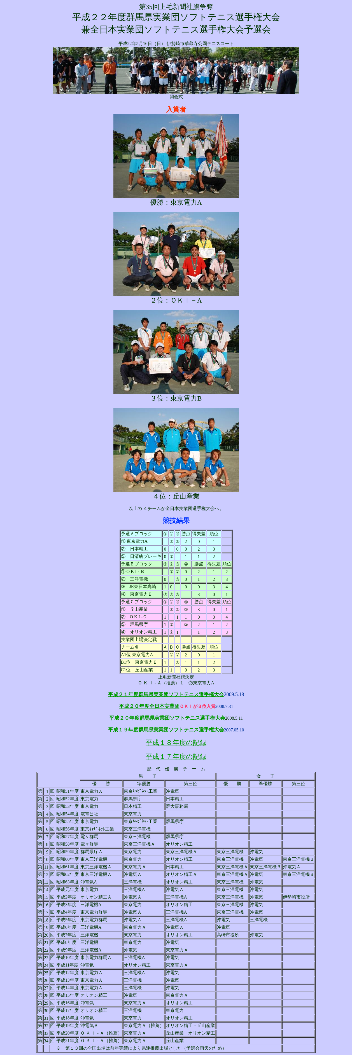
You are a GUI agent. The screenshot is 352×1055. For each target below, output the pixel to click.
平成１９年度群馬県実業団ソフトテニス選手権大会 (166, 730)
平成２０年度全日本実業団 (149, 706)
